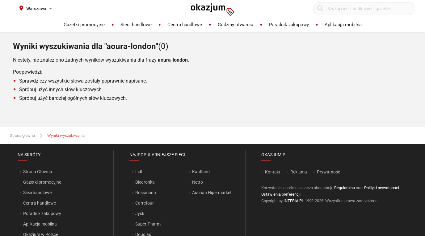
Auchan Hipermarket (212, 192)
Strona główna (22, 135)
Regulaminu (344, 187)
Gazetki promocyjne (42, 182)
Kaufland (201, 171)
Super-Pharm (148, 224)
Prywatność (328, 171)
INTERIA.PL (294, 200)
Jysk (139, 213)
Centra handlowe (39, 203)
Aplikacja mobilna (40, 224)
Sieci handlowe (37, 192)
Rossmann (145, 192)
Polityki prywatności (381, 187)
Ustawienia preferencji (281, 194)
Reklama (298, 171)
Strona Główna (37, 171)
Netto (197, 182)
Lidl (138, 171)
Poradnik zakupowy (42, 213)
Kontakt (272, 171)
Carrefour (144, 203)
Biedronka (145, 182)
